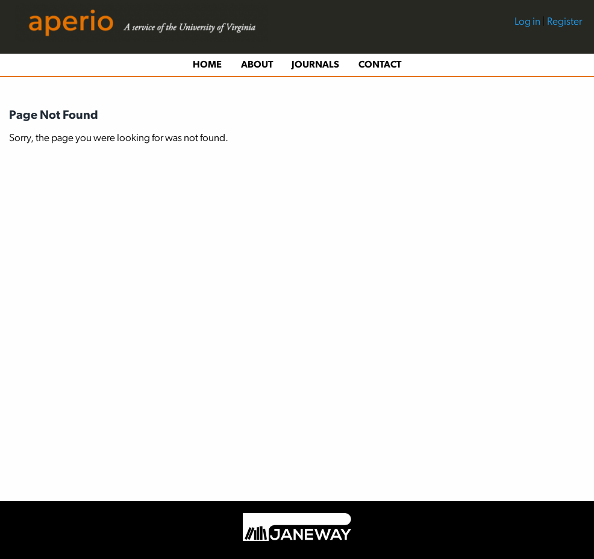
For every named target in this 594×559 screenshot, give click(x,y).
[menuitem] (548, 27)
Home (207, 65)
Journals (315, 65)
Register (564, 22)
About (257, 65)
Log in (528, 22)
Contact (379, 65)
